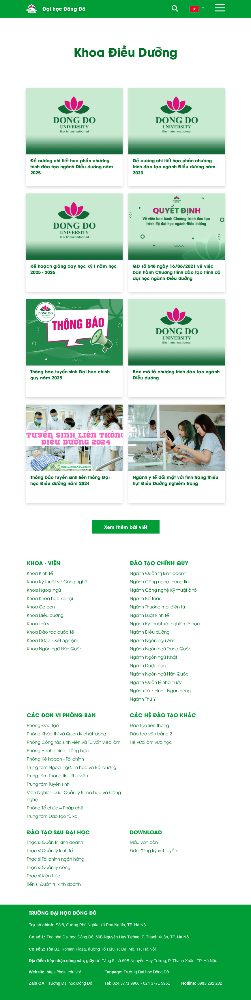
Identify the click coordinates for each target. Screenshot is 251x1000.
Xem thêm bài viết (125, 526)
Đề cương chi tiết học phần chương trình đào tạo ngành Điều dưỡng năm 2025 (71, 166)
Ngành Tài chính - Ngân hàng (160, 690)
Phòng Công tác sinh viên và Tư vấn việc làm (73, 742)
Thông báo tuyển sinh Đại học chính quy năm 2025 (70, 374)
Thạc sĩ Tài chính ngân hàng (55, 858)
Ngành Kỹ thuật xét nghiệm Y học (165, 623)
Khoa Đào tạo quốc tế (50, 631)
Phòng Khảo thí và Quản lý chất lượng (66, 733)
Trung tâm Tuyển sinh (48, 784)
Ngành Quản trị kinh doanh (158, 573)
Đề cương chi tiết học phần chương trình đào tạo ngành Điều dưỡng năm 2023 (174, 166)
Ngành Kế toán (146, 598)
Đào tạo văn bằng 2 (151, 733)
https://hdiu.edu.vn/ (64, 972)
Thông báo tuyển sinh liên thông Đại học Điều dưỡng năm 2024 (70, 480)
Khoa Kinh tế (40, 573)
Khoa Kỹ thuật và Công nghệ (57, 581)
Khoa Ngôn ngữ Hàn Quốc (55, 648)
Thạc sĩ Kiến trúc (43, 875)
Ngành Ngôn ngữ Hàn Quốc (159, 673)
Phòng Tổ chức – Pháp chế (55, 807)
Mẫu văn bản (144, 842)
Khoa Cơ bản (41, 606)
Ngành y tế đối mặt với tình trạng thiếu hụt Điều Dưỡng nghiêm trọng (175, 480)
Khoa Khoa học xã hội (50, 598)
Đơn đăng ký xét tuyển (153, 850)
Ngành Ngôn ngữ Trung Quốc (161, 648)
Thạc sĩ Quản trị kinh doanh (55, 842)
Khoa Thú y (38, 623)
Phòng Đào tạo (43, 725)
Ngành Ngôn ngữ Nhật (153, 657)
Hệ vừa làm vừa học (151, 742)
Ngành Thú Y (143, 699)
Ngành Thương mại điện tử (157, 606)
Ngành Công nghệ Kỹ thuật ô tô (163, 590)
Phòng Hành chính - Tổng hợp (58, 750)
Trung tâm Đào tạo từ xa (52, 816)
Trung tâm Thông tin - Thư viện (57, 775)
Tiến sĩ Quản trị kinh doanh (54, 884)
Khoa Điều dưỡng (45, 615)
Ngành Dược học (148, 665)
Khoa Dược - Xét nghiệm (52, 640)
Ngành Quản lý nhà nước (156, 682)
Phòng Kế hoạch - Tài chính (55, 758)
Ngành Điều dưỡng (150, 631)
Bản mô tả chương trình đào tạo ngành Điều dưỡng (176, 374)
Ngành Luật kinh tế (149, 615)
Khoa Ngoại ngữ (44, 590)
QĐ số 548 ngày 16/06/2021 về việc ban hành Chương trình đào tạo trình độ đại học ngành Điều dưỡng (176, 272)
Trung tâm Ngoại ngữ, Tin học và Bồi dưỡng (71, 767)
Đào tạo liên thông (149, 725)
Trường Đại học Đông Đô (146, 972)
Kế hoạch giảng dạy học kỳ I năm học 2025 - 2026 (73, 269)
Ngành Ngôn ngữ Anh (152, 640)
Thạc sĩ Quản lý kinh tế (50, 850)
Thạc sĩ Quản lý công (48, 867)
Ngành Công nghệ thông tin (159, 581)
